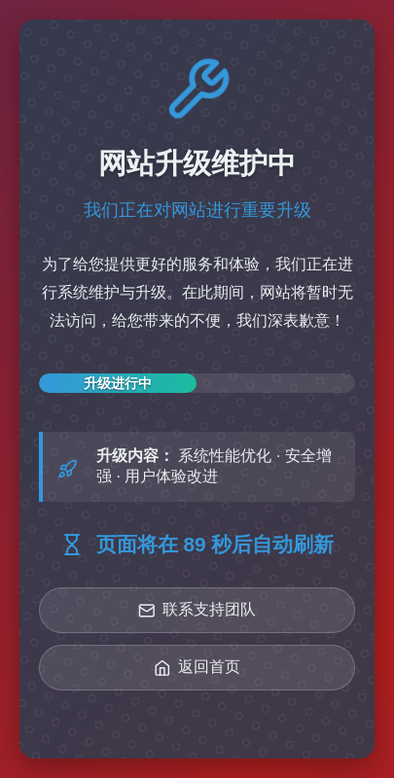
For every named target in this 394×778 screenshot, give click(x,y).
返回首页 (197, 667)
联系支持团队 (197, 610)
